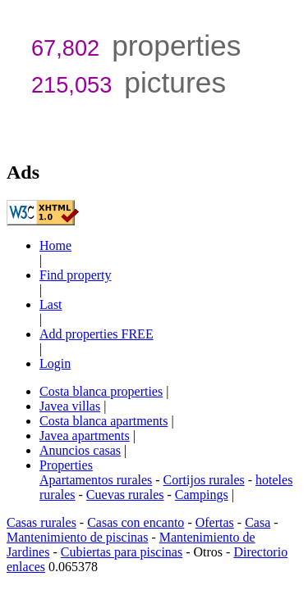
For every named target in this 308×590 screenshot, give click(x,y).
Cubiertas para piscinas (121, 552)
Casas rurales (41, 522)
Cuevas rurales (125, 495)
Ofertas (214, 522)
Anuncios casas (80, 450)
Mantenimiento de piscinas (77, 537)
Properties (66, 465)
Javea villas (69, 406)
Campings (201, 495)
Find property (75, 275)
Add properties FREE (96, 334)
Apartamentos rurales (95, 480)
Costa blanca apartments (103, 421)
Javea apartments (84, 435)
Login (55, 363)
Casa (257, 522)
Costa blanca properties (101, 391)
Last (50, 304)
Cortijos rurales (204, 480)
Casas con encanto (135, 522)
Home (55, 245)
